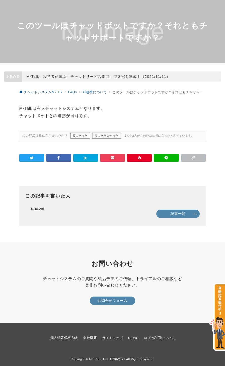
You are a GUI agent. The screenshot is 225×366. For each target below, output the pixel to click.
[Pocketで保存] (112, 158)
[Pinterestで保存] (139, 158)
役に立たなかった (106, 135)
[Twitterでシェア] (31, 158)
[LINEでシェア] (166, 158)
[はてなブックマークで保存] (85, 158)
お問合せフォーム (112, 301)
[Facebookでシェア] (58, 158)
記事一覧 (184, 214)
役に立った (80, 135)
